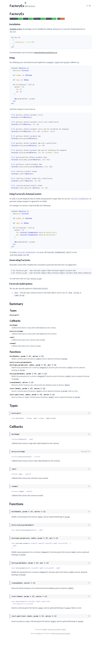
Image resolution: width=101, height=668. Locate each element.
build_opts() (40, 323)
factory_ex (7, 8)
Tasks (20, 14)
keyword (73, 564)
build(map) (39, 333)
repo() (38, 345)
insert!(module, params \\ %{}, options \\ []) (53, 402)
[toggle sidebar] (27, 3)
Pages (4, 14)
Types (5, 28)
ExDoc (54, 665)
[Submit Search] (3, 3)
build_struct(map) (42, 339)
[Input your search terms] (14, 3)
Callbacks (6, 30)
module (53, 492)
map (49, 458)
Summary (6, 25)
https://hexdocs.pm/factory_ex (71, 53)
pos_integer (58, 564)
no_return (54, 630)
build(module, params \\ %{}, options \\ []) (52, 364)
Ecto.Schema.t (43, 630)
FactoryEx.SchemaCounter (10, 36)
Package (59, 661)
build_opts (87, 564)
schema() (39, 351)
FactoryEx (5, 22)
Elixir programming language (76, 665)
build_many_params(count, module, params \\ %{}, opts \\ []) (59, 375)
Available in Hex (42, 29)
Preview (65, 661)
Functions (6, 32)
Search (79, 661)
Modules (12, 14)
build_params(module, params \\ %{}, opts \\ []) (54, 384)
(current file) (72, 661)
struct (62, 475)
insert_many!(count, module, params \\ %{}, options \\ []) (58, 410)
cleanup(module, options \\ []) (47, 393)
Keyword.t (70, 627)
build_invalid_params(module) (47, 373)
